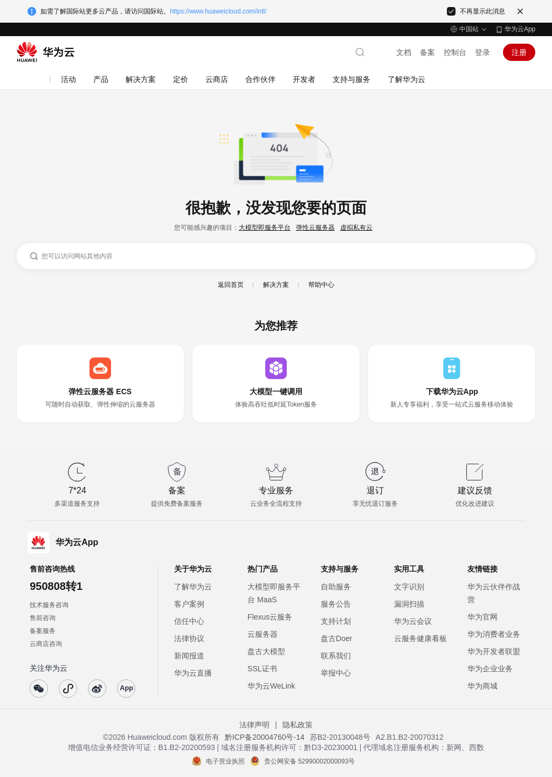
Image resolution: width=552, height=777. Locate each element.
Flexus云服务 (269, 617)
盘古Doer (336, 638)
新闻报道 (189, 655)
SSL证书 (262, 668)
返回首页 (231, 284)
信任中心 (189, 621)
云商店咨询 (46, 644)
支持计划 (336, 621)
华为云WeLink (271, 686)
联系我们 (336, 655)
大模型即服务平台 (265, 227)
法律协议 (189, 638)
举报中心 (336, 673)
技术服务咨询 (49, 605)
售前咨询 (43, 618)
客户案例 (189, 604)
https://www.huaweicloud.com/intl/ (218, 11)
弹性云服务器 (315, 227)
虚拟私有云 (356, 227)
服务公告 (336, 604)
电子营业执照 (225, 761)
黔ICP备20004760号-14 (265, 737)
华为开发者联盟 (493, 651)
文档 (403, 52)
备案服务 (43, 631)
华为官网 (482, 617)
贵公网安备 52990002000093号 (309, 761)
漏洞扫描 (409, 604)
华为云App (520, 29)
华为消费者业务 (493, 634)
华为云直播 (193, 673)
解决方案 (276, 284)
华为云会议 (413, 621)
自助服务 (336, 586)
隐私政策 (297, 724)
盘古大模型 (266, 651)
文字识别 (409, 586)
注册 (519, 52)
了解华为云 (193, 586)
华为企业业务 (490, 668)
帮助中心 (321, 284)
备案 (427, 52)
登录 (482, 52)
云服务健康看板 (420, 638)
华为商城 (482, 686)
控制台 (455, 52)
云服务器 (262, 634)
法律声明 (254, 724)
